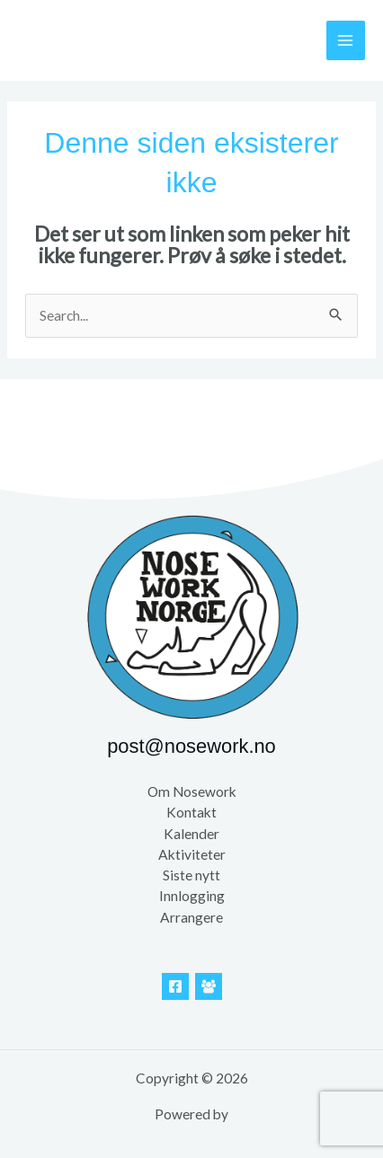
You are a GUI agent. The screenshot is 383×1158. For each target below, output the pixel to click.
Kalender (191, 834)
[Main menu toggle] (345, 40)
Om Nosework (191, 791)
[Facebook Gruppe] (208, 986)
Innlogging (192, 896)
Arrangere (191, 917)
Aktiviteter (192, 854)
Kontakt (191, 812)
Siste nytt (191, 875)
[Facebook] (175, 986)
